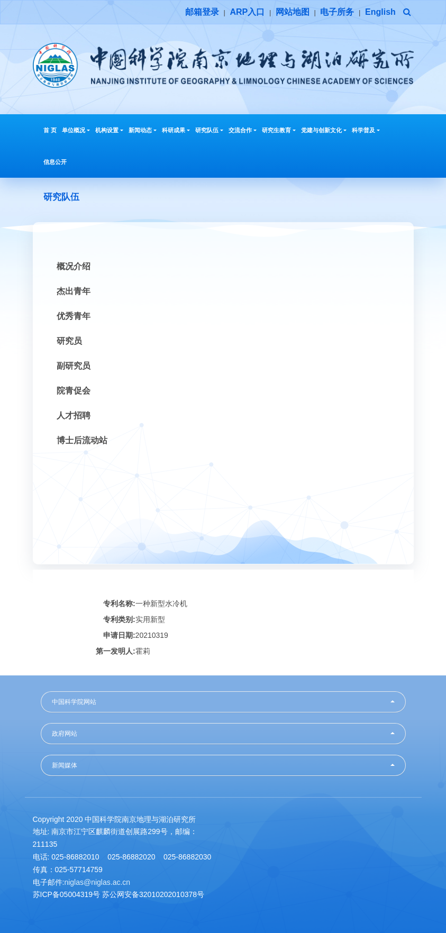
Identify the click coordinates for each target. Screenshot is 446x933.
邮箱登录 (202, 11)
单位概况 (76, 130)
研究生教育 (279, 130)
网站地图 (293, 11)
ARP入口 (247, 11)
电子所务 (337, 11)
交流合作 (243, 130)
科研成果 (176, 130)
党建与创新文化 (324, 130)
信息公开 (55, 162)
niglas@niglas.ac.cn (97, 882)
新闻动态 (143, 130)
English (380, 11)
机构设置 (109, 130)
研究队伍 (209, 130)
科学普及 (366, 130)
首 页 (50, 130)
